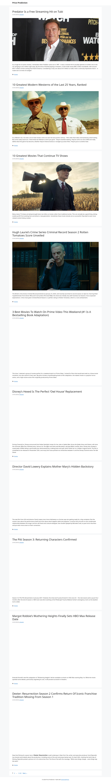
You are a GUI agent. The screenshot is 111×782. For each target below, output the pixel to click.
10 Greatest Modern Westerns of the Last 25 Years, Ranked (49, 84)
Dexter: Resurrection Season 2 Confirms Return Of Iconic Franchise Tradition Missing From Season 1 (54, 695)
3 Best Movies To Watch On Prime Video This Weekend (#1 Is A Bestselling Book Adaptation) (51, 313)
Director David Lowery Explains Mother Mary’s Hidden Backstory (53, 466)
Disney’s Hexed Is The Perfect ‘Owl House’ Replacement (47, 391)
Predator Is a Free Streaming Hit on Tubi (37, 11)
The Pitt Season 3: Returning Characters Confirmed (44, 539)
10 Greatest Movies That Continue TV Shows (40, 156)
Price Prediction (19, 2)
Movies (16, 74)
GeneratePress (65, 779)
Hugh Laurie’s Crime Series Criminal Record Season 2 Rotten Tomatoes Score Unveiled (50, 233)
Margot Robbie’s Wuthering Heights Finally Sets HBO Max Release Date (53, 617)
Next (25, 773)
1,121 (20, 773)
